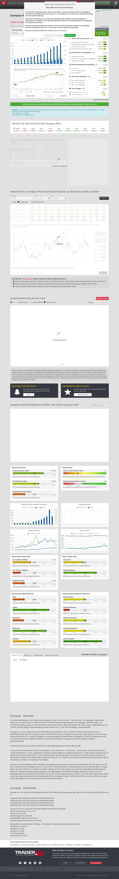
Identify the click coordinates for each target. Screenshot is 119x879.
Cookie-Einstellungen (50, 27)
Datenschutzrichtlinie (60, 30)
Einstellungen (48, 35)
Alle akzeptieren (70, 35)
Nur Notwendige (58, 35)
